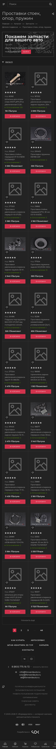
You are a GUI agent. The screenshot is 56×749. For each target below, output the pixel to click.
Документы (30, 705)
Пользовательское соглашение (30, 690)
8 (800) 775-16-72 (21, 667)
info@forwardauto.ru (30, 672)
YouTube (31, 659)
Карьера (44, 645)
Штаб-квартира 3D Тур (20, 645)
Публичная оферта (30, 701)
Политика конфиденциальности (30, 686)
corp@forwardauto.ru (30, 674)
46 (41, 630)
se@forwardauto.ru (30, 677)
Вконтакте (24, 659)
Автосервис (38, 640)
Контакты (28, 650)
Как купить (18, 640)
